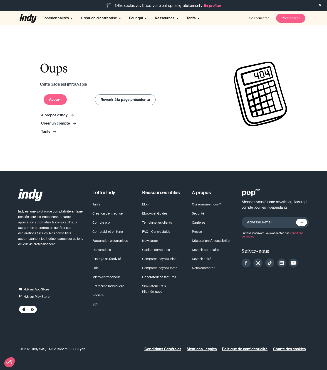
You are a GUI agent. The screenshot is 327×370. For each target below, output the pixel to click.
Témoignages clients (157, 222)
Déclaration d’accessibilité (211, 241)
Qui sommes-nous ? (206, 204)
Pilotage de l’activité (106, 259)
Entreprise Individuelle (108, 286)
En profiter (212, 5)
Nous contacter (203, 268)
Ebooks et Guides (154, 213)
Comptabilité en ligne (107, 232)
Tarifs (96, 204)
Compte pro (101, 222)
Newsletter (150, 241)
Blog (145, 204)
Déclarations (101, 250)
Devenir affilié (201, 259)
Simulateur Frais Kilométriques (154, 289)
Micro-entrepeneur (106, 277)
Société (98, 295)
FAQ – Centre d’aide (156, 232)
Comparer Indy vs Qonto (159, 268)
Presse (197, 232)
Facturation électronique (110, 241)
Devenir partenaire (205, 250)
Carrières (198, 222)
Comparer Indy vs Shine (159, 259)
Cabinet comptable (156, 250)
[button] (9, 362)
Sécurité (198, 213)
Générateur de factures (159, 277)
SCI (95, 304)
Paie (95, 268)
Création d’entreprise (107, 213)
